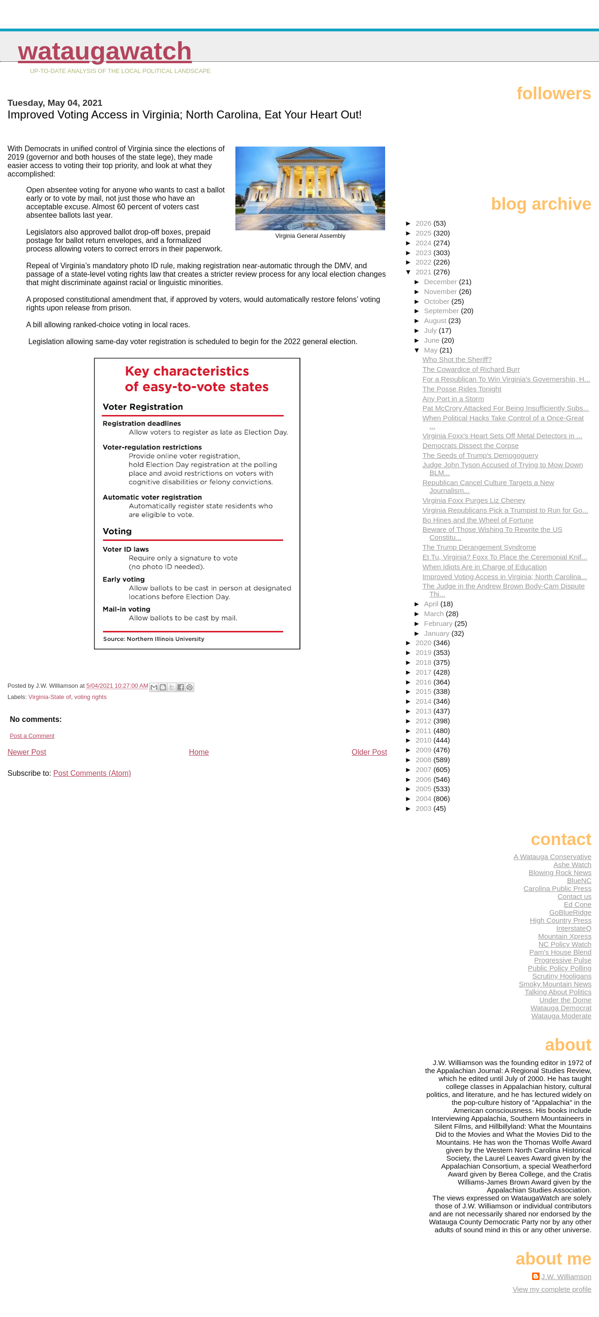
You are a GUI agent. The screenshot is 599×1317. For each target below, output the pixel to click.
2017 (424, 672)
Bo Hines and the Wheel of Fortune (478, 520)
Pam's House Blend (560, 952)
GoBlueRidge (570, 912)
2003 (424, 808)
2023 (424, 253)
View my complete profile (552, 1289)
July (431, 330)
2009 (424, 750)
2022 (424, 262)
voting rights (90, 696)
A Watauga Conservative (552, 857)
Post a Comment (32, 735)
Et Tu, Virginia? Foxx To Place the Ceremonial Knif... (505, 557)
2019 (424, 652)
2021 (424, 272)
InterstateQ (574, 928)
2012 (424, 721)
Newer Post (26, 752)
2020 (424, 643)
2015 (424, 691)
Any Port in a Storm (453, 399)
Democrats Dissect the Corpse (471, 445)
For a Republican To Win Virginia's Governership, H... (507, 379)
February (439, 623)
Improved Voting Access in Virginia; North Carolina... (505, 577)
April (432, 604)
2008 (424, 760)
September (442, 311)
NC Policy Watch (565, 944)
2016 (424, 682)
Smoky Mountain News (555, 984)
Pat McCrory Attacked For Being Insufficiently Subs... (506, 408)
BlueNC (579, 880)
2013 (424, 711)
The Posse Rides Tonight (462, 389)
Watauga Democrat (561, 1008)
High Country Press (561, 920)
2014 (424, 701)
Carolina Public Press (558, 888)
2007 (424, 769)
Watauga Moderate (561, 1016)
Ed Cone (578, 904)
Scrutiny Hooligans (562, 976)
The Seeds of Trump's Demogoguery (481, 455)
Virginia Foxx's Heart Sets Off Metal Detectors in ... (503, 436)
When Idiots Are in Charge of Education (485, 567)
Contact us (574, 896)
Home (199, 752)
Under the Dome (566, 1000)
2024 (424, 243)
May (431, 350)
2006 (424, 779)
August (436, 320)
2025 (424, 233)
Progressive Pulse (563, 960)
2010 (424, 740)
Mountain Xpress (565, 936)
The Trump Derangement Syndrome (479, 547)
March (435, 614)
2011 (424, 731)
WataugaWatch (105, 51)
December (441, 282)
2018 (424, 662)
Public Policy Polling (560, 968)
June (432, 340)
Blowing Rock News (560, 872)
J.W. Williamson (566, 1276)
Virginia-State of (50, 696)
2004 (424, 798)
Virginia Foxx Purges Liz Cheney (474, 500)
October (437, 301)
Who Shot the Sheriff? (457, 359)
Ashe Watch (573, 864)
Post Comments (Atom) (92, 773)
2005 (424, 789)
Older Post (369, 752)
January (437, 633)
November (441, 291)
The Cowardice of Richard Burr (471, 369)
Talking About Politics (558, 992)
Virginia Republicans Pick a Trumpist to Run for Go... (505, 510)
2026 (424, 223)
